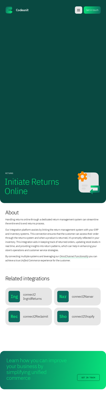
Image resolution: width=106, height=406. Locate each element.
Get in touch (92, 10)
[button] (78, 10)
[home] (39, 10)
